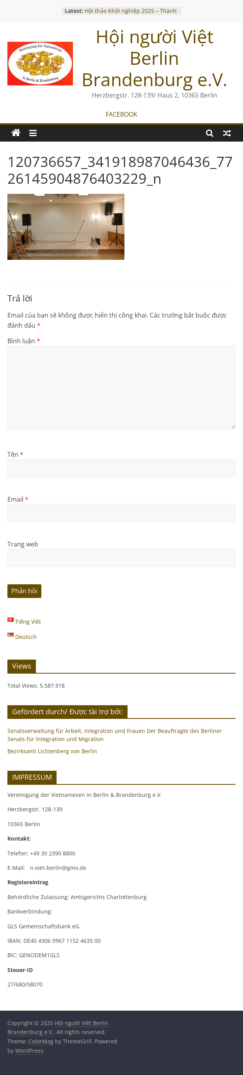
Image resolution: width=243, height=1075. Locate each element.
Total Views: (23, 685)
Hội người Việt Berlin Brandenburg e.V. (154, 57)
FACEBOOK (121, 114)
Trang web (22, 544)
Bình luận (23, 341)
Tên (15, 454)
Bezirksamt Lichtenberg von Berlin (52, 751)
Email (17, 499)
